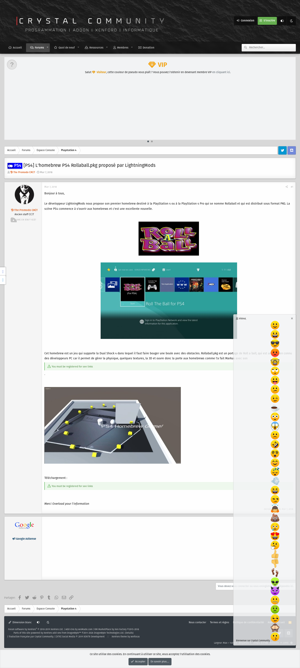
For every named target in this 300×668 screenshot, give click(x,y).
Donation (148, 48)
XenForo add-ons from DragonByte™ (62, 633)
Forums (39, 48)
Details (129, 633)
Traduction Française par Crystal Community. (31, 637)
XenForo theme (119, 637)
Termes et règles (219, 622)
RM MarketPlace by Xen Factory (116, 629)
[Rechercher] (272, 47)
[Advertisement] (150, 108)
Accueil (17, 48)
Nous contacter (197, 622)
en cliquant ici (221, 72)
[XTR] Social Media (80, 637)
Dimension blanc (20, 622)
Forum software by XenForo (35, 629)
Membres (122, 48)
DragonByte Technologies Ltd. (109, 633)
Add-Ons (69, 629)
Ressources (96, 48)
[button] (47, 47)
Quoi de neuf (67, 48)
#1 (292, 187)
